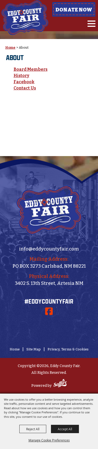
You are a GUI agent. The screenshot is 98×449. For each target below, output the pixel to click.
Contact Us (25, 88)
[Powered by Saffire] (60, 384)
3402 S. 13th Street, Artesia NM (49, 283)
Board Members (31, 69)
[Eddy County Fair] (24, 17)
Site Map (33, 349)
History (21, 75)
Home (10, 47)
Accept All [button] (65, 429)
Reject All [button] (32, 429)
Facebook (24, 81)
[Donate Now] (49, 328)
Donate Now (73, 10)
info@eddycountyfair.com (49, 249)
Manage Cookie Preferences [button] (49, 440)
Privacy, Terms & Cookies (68, 349)
